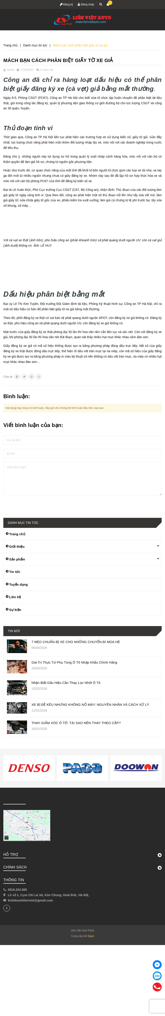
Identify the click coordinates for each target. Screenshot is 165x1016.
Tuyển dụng (18, 584)
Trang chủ (17, 534)
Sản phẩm (17, 559)
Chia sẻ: (8, 376)
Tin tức (14, 572)
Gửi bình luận (18, 504)
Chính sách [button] (82, 867)
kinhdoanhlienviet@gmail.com (30, 900)
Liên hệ (15, 597)
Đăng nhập (86, 4)
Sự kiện (15, 610)
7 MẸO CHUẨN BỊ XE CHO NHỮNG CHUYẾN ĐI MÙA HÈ (75, 642)
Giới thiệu (17, 546)
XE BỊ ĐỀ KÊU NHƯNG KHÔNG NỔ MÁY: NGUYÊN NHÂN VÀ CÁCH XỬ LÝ (90, 704)
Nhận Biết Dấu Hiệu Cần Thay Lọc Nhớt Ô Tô (65, 683)
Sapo (91, 936)
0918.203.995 (17, 889)
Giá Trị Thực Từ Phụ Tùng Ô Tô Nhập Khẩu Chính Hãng (74, 662)
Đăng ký (66, 4)
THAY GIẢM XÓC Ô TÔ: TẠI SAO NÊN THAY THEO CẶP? (76, 723)
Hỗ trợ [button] (82, 855)
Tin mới (14, 631)
